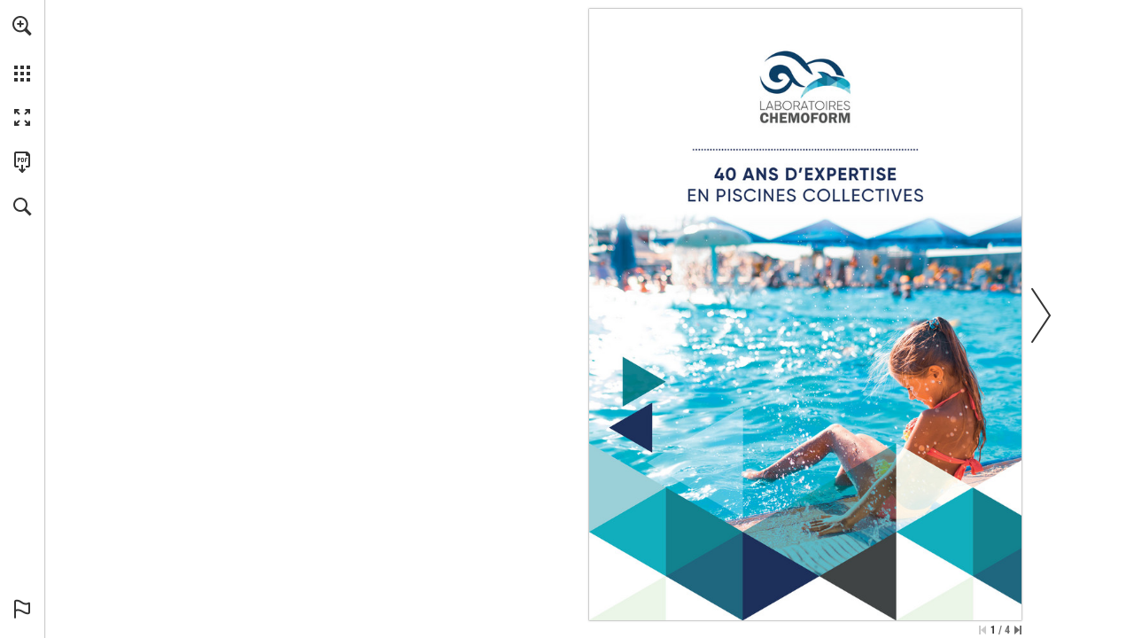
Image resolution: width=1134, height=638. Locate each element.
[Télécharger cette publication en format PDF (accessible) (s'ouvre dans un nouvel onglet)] (22, 162)
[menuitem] (22, 49)
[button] (22, 26)
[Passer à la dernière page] (1017, 630)
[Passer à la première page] (982, 630)
